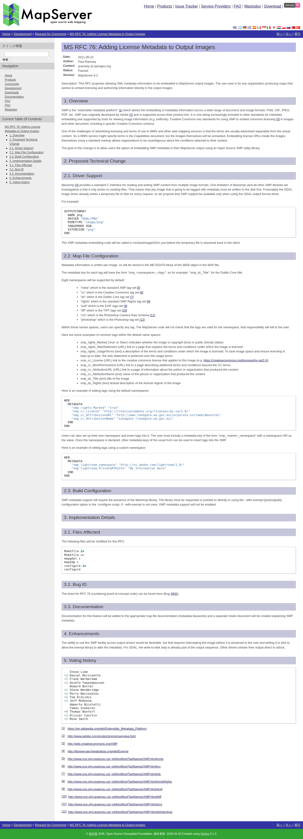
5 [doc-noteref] (138, 287)
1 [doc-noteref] (120, 110)
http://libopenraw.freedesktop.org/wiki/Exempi (98, 751)
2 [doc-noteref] (131, 114)
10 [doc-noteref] (124, 310)
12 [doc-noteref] (142, 319)
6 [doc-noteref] (141, 292)
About (8, 75)
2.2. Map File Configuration (26, 152)
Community (12, 84)
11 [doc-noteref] (152, 315)
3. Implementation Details (25, 161)
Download (273, 6)
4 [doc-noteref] (77, 185)
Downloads (12, 92)
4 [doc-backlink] (63, 751)
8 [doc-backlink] (63, 781)
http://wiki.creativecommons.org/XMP (93, 744)
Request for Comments (50, 34)
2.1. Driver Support (21, 148)
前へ (279, 34)
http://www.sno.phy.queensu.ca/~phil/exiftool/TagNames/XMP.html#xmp (116, 759)
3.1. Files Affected (20, 165)
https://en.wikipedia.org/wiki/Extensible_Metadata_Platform (107, 728)
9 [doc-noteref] (125, 306)
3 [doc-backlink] (63, 743)
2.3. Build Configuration (24, 156)
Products (164, 6)
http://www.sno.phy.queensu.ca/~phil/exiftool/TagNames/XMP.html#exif (115, 789)
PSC (8, 105)
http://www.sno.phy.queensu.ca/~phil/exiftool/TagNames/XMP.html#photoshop (120, 812)
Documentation (14, 96)
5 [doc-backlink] (63, 758)
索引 (297, 34)
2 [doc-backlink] (63, 735)
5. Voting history (19, 182)
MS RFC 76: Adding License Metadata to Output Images (107, 34)
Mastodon (252, 6)
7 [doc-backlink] (63, 773)
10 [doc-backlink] (64, 796)
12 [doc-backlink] (64, 811)
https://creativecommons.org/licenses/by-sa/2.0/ (235, 360)
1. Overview (16, 135)
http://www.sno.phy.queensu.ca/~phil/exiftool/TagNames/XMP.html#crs (115, 804)
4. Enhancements (20, 178)
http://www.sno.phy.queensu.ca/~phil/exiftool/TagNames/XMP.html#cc (114, 766)
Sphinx (205, 833)
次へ (288, 34)
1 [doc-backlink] (63, 728)
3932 (174, 593)
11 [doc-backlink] (64, 804)
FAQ (237, 6)
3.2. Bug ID (16, 169)
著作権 (93, 833)
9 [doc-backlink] (63, 788)
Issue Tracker (186, 6)
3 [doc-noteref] (278, 119)
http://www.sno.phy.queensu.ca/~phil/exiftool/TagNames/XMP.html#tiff (114, 797)
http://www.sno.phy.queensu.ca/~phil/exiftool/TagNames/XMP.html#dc (114, 774)
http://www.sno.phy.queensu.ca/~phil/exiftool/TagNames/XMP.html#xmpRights (120, 781)
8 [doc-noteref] (148, 301)
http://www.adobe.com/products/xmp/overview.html (102, 736)
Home (149, 6)
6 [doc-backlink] (63, 766)
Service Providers (216, 6)
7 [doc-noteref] (132, 297)
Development (22, 34)
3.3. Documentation (21, 173)
